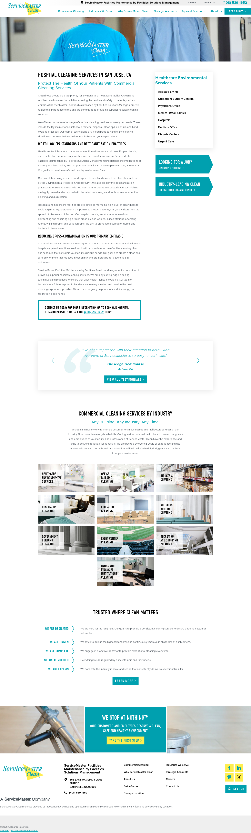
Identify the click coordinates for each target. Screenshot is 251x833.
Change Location (134, 793)
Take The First (125, 740)
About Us (209, 2)
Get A (237, 11)
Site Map (4, 830)
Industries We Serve (101, 11)
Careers (192, 2)
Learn (125, 681)
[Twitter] (239, 777)
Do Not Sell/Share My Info (24, 830)
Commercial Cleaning (71, 11)
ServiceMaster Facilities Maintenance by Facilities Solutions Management (130, 2)
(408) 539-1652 (235, 3)
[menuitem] (70, 11)
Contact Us (172, 786)
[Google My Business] (229, 777)
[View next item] (197, 360)
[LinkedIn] (239, 768)
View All (126, 379)
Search (236, 789)
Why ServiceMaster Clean (133, 11)
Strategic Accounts (165, 11)
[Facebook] (229, 768)
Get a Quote (131, 786)
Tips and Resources (193, 11)
